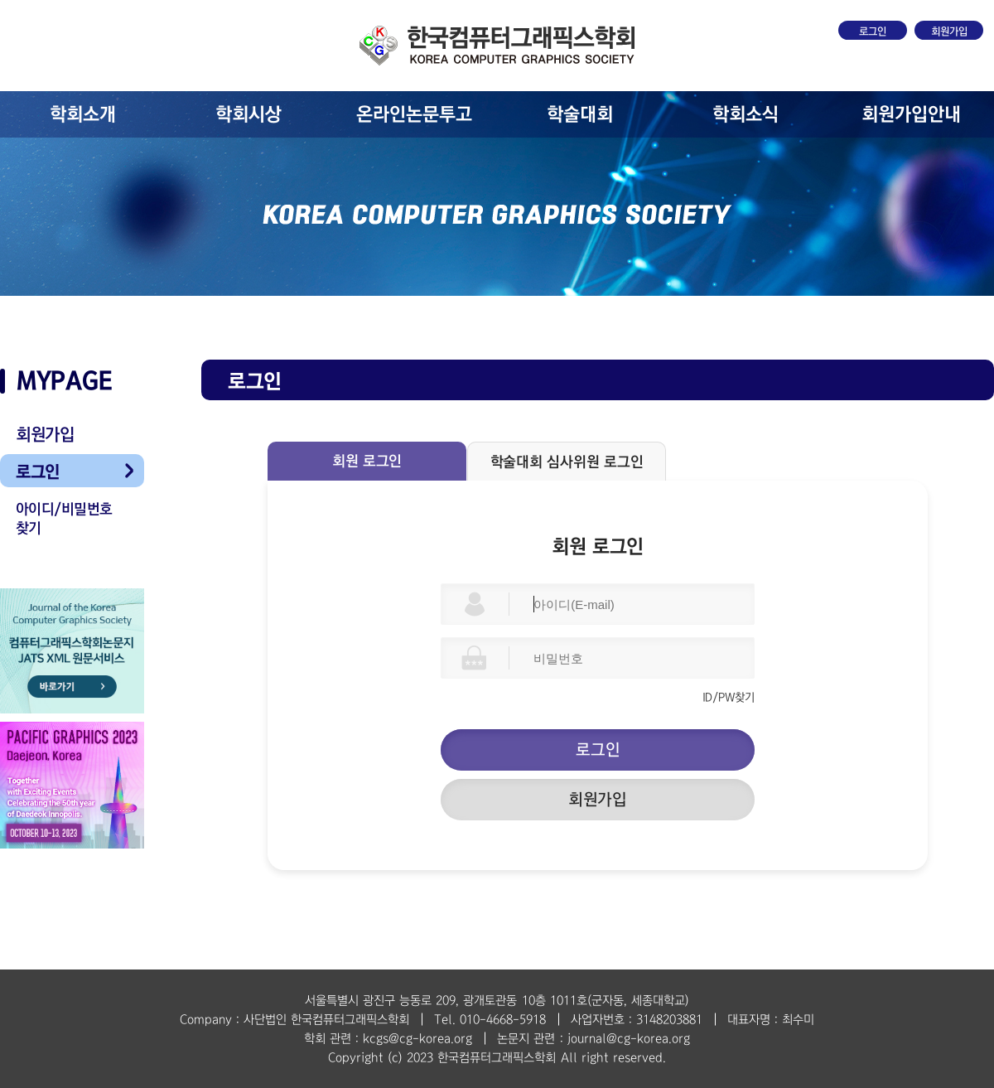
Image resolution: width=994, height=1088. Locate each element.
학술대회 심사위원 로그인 (567, 462)
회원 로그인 (367, 461)
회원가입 (949, 31)
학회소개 (83, 114)
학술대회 (580, 114)
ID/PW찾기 (728, 697)
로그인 (872, 31)
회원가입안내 (911, 114)
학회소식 (745, 114)
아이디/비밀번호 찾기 (64, 518)
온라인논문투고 (414, 114)
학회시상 (248, 114)
